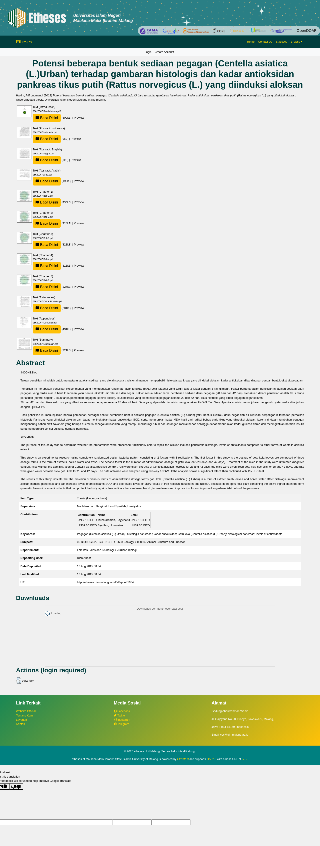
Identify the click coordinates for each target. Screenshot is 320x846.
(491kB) (52, 329)
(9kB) (51, 138)
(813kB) (52, 265)
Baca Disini (47, 118)
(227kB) (52, 286)
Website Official (26, 711)
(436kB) (52, 202)
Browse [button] (295, 41)
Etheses (24, 41)
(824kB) (52, 223)
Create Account (164, 52)
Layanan (21, 719)
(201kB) (52, 308)
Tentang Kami (24, 715)
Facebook (122, 711)
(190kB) (52, 181)
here (244, 759)
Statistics (281, 41)
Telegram (121, 724)
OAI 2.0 (211, 759)
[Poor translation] (16, 786)
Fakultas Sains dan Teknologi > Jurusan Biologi (106, 550)
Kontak (20, 724)
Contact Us (265, 41)
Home (250, 41)
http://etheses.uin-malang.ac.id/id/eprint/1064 (105, 582)
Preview (79, 117)
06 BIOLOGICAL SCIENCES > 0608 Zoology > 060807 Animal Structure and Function (131, 542)
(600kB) (52, 117)
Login (148, 52)
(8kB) (51, 160)
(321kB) (52, 244)
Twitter (120, 715)
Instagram (122, 719)
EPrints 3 (183, 759)
